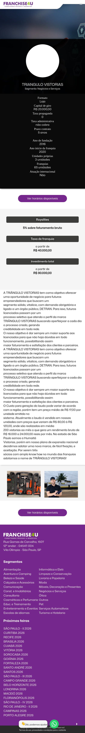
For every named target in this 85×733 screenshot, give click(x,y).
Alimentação (12, 569)
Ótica (42, 595)
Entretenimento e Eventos (21, 608)
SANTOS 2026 (13, 672)
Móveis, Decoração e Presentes (60, 587)
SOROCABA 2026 (16, 654)
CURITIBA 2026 (14, 633)
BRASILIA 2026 (14, 641)
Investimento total (42, 261)
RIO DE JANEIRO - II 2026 (21, 706)
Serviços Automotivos (53, 608)
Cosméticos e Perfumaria (21, 600)
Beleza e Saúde (14, 578)
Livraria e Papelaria (52, 578)
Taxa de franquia (42, 239)
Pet (41, 604)
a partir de (42, 246)
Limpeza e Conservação (55, 574)
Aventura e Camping (17, 574)
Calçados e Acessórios (19, 582)
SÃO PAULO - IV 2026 (18, 702)
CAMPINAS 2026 (15, 711)
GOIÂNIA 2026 (13, 659)
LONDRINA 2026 (15, 689)
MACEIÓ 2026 (13, 693)
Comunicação (13, 587)
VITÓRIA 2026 (13, 650)
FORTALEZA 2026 (16, 663)
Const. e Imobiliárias (17, 591)
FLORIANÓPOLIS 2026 (19, 698)
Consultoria (11, 595)
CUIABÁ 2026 (13, 646)
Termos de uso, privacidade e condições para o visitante (42, 730)
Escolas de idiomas (17, 613)
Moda (43, 582)
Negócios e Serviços (52, 591)
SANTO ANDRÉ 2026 (18, 667)
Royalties (42, 220)
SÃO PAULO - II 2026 (17, 628)
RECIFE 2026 (12, 637)
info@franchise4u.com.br (20, 554)
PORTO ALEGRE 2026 (19, 715)
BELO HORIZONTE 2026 (20, 685)
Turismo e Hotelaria (52, 613)
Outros (43, 600)
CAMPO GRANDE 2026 (19, 680)
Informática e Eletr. (51, 569)
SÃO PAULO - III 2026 (18, 676)
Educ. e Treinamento (17, 604)
